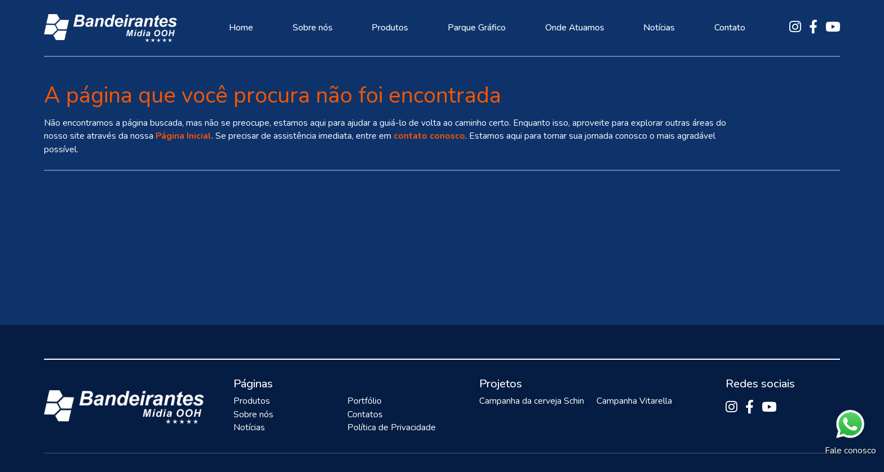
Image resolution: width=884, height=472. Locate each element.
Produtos (390, 27)
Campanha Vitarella (634, 401)
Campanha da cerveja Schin (531, 401)
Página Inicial (183, 136)
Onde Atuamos (574, 27)
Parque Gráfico (477, 27)
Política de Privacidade (391, 427)
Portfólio (364, 401)
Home (241, 27)
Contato (729, 27)
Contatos (365, 414)
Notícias (659, 27)
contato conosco (429, 136)
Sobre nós (313, 27)
